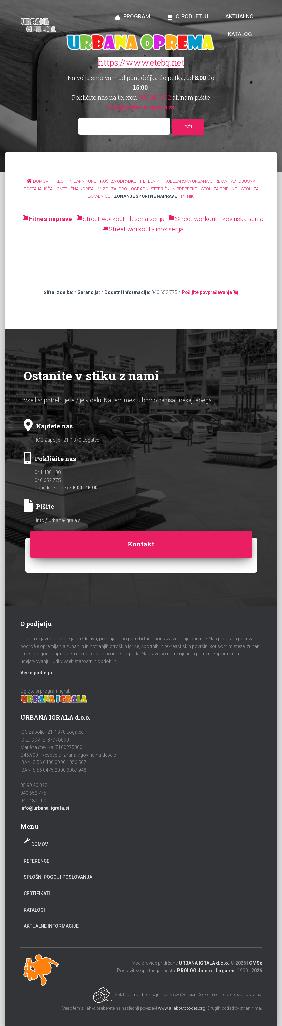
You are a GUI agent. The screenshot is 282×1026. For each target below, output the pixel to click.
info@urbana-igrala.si (59, 520)
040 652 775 (48, 480)
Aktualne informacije (51, 926)
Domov (39, 844)
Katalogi (34, 910)
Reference (36, 861)
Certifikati (37, 893)
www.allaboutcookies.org (181, 1008)
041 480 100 (48, 472)
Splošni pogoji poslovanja (58, 877)
